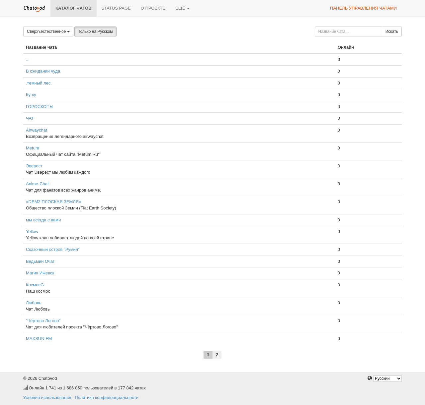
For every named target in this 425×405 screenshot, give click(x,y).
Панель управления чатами (363, 8)
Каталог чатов (73, 8)
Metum (32, 147)
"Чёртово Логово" (43, 320)
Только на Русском (95, 31)
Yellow (32, 231)
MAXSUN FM (39, 338)
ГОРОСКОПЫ (39, 106)
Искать (391, 31)
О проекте (153, 8)
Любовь (34, 302)
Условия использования (47, 397)
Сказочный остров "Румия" (53, 249)
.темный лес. (39, 83)
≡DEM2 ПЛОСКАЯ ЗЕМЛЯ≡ (53, 201)
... (28, 59)
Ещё (182, 8)
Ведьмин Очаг (40, 261)
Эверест (34, 165)
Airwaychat (36, 130)
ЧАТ (30, 118)
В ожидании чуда (43, 71)
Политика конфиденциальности (106, 397)
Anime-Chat (37, 183)
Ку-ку (31, 94)
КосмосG (35, 284)
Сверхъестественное (48, 31)
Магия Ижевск (40, 272)
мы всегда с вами (43, 219)
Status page (116, 8)
